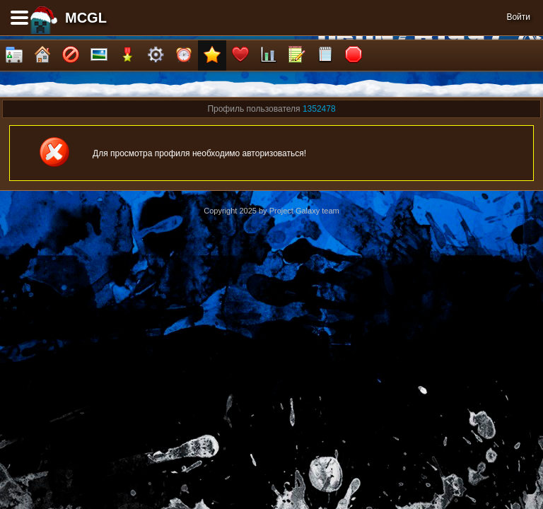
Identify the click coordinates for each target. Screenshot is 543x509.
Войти (518, 17)
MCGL (86, 17)
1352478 (319, 109)
